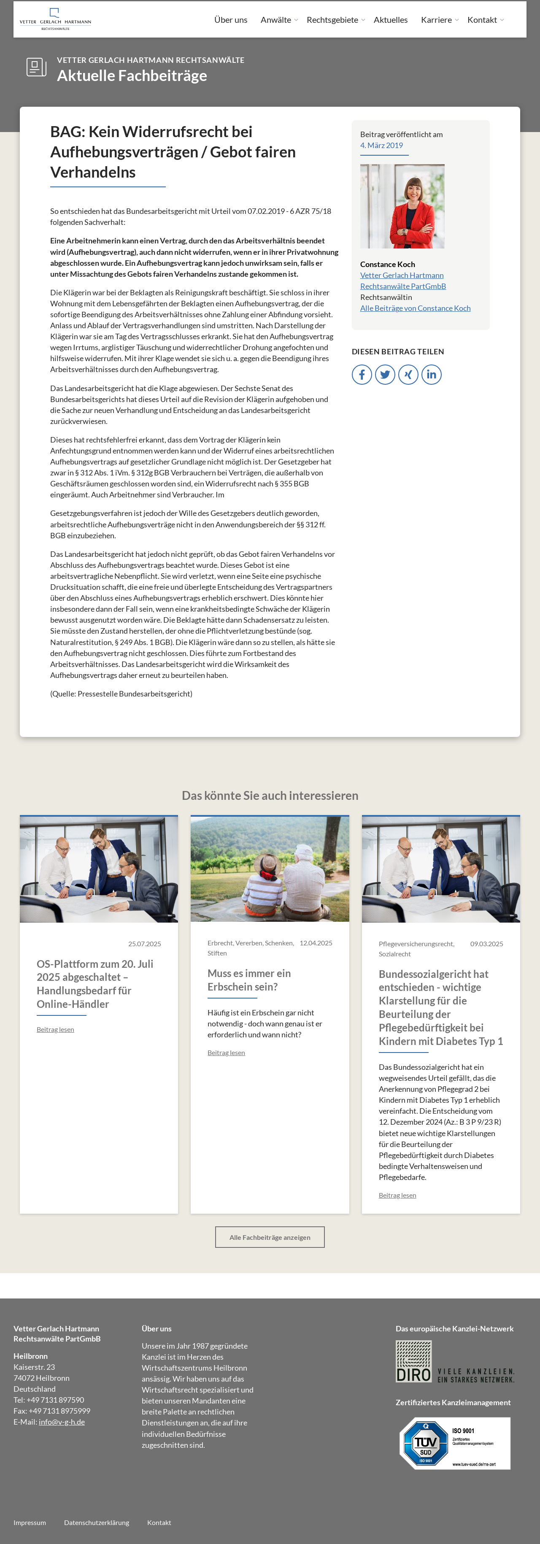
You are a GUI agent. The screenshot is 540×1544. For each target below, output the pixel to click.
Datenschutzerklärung (96, 1522)
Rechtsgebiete (332, 19)
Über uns (231, 19)
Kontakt (482, 19)
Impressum (30, 1522)
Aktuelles (391, 19)
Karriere (436, 19)
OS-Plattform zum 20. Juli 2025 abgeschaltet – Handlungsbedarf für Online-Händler (95, 984)
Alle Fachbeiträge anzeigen (270, 1237)
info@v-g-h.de (62, 1421)
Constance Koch (387, 264)
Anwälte (276, 19)
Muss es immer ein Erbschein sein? (249, 980)
